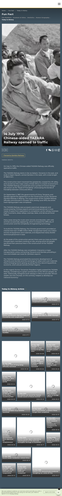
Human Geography (42, 17)
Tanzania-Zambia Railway (14, 155)
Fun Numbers (6, 17)
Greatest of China (19, 17)
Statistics (30, 17)
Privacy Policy (14, 493)
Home (4, 10)
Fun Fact (11, 10)
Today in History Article (13, 289)
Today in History (22, 10)
